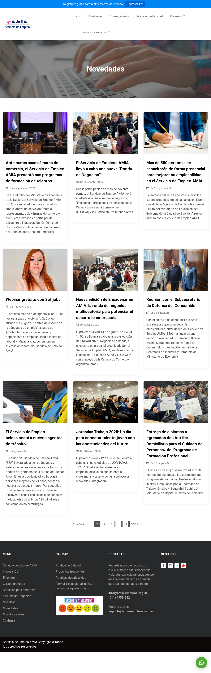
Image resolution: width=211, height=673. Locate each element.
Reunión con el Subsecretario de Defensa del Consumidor (173, 302)
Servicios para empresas (19, 590)
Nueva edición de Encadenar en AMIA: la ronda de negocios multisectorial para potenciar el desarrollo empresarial (104, 308)
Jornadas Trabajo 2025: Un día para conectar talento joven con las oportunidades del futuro (105, 438)
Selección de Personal (149, 16)
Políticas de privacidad (71, 577)
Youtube (182, 565)
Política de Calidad (68, 565)
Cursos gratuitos (119, 16)
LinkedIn (176, 565)
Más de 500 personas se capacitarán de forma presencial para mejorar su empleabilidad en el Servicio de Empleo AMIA (175, 171)
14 (125, 523)
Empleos (9, 577)
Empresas (176, 16)
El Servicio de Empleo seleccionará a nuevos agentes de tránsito (34, 438)
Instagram (169, 565)
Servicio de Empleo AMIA (20, 565)
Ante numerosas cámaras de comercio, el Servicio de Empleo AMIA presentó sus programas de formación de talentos (35, 171)
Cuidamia (9, 620)
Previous (79, 523)
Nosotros (9, 602)
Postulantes (95, 16)
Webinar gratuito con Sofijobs (33, 299)
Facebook (163, 565)
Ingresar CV (135, 4)
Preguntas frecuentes (70, 571)
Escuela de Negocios (94, 32)
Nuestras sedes (13, 614)
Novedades (10, 608)
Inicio (78, 16)
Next (133, 523)
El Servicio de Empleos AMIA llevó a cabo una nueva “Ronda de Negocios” (104, 168)
